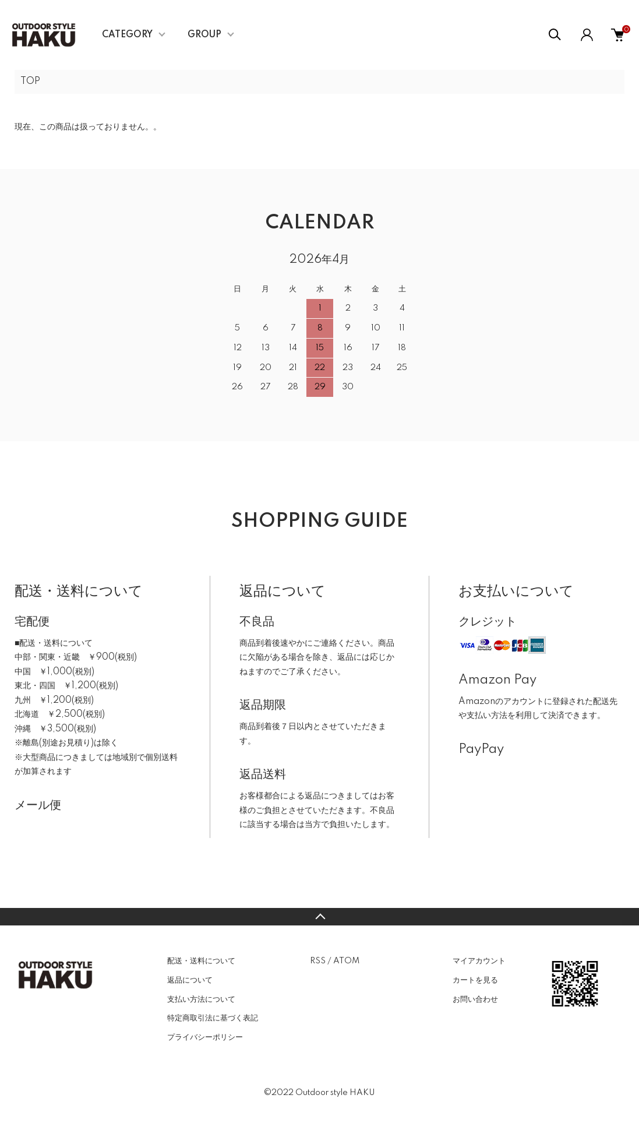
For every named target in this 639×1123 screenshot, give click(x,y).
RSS (318, 961)
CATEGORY (127, 35)
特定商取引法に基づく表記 (212, 1018)
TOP (30, 81)
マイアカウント (479, 961)
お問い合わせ (475, 999)
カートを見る (475, 980)
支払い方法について (201, 999)
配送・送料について (201, 961)
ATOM (346, 961)
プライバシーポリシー (205, 1037)
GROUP (204, 35)
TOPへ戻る (319, 916)
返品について (190, 980)
